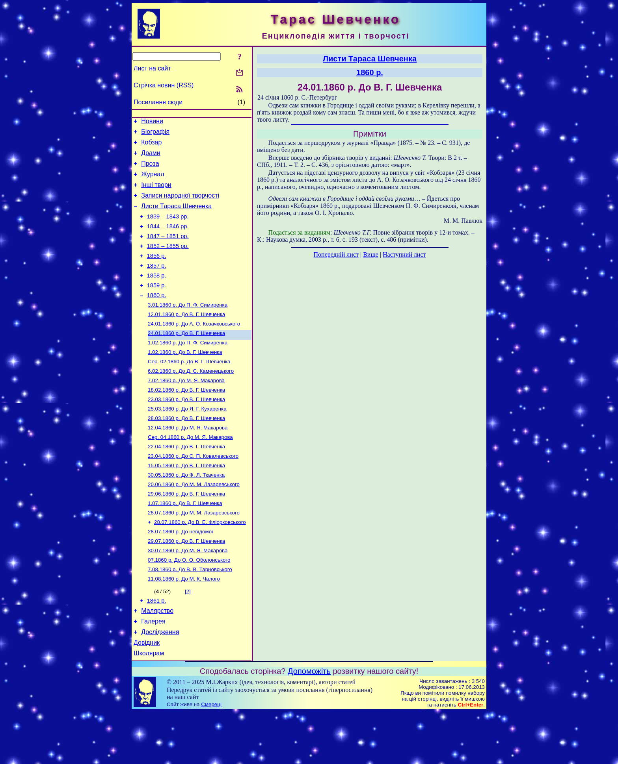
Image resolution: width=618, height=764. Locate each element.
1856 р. (156, 272)
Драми (150, 157)
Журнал (152, 181)
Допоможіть (309, 723)
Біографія (155, 134)
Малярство (157, 658)
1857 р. (156, 283)
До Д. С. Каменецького (191, 398)
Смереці (211, 756)
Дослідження (160, 681)
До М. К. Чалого (184, 624)
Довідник (147, 693)
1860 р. (156, 316)
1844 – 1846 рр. (168, 239)
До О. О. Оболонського (189, 603)
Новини (152, 122)
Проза (150, 169)
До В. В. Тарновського (190, 613)
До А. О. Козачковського (194, 347)
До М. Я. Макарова (186, 409)
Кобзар (151, 145)
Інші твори (156, 193)
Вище (370, 254)
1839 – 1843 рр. (168, 228)
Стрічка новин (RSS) (164, 85)
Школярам (149, 705)
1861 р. (156, 647)
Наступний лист (404, 254)
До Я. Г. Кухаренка (187, 439)
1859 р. (156, 305)
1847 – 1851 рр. (168, 250)
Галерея (153, 669)
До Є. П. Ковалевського (193, 491)
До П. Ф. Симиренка (187, 327)
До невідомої (180, 572)
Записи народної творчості (180, 205)
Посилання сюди (158, 102)
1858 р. (156, 294)
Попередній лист (336, 254)
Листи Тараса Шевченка (176, 216)
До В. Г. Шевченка (186, 337)
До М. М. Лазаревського (194, 521)
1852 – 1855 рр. (168, 261)
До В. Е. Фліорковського (200, 562)
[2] (188, 636)
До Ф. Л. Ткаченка (186, 511)
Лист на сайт (152, 68)
